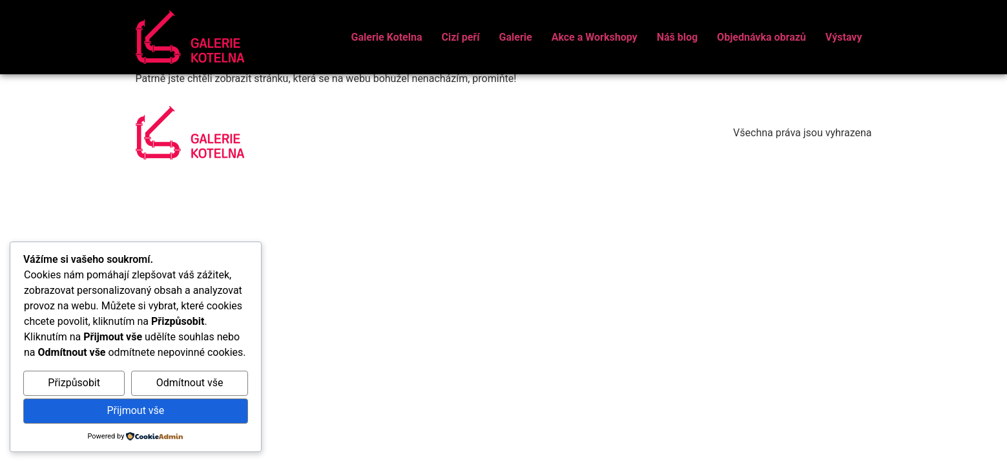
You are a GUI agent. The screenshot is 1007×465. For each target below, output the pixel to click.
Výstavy (843, 37)
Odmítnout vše (189, 383)
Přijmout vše (135, 410)
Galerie (515, 37)
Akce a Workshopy (595, 37)
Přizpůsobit (74, 383)
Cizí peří (460, 37)
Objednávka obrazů (761, 37)
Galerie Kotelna (386, 37)
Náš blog (677, 37)
